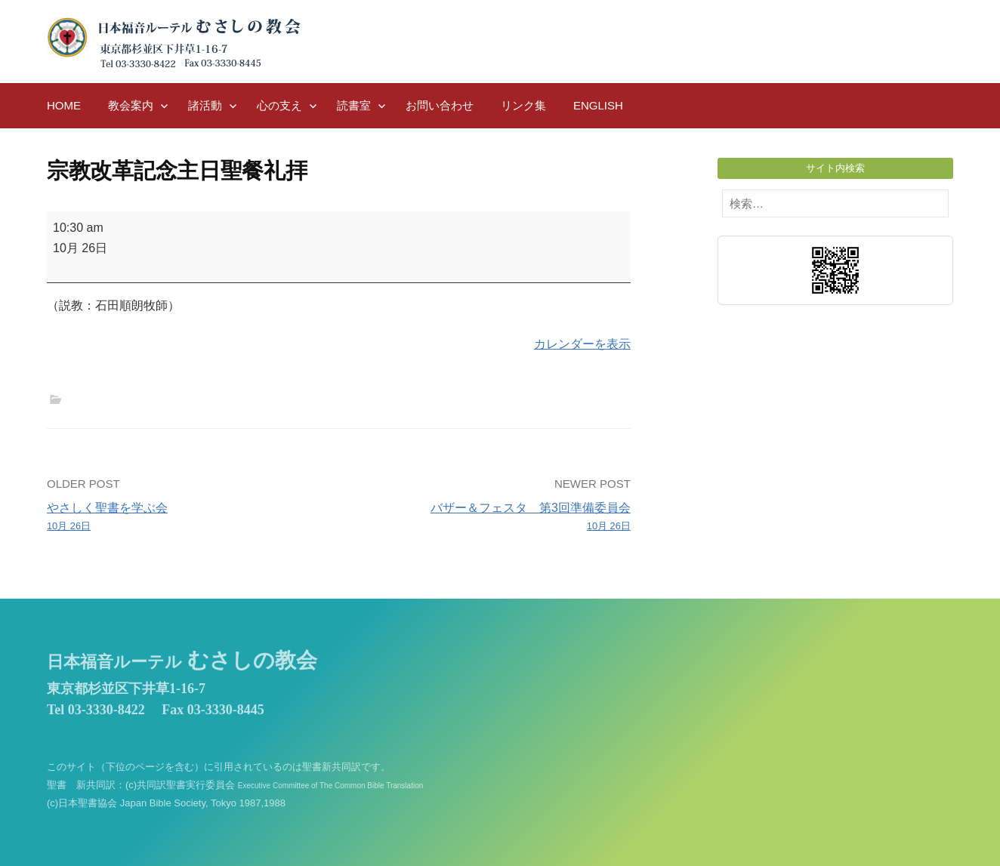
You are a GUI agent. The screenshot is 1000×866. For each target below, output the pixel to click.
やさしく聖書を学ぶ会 (187, 518)
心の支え (279, 105)
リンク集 (523, 105)
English (598, 105)
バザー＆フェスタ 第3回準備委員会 (490, 518)
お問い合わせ (440, 105)
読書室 (354, 105)
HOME (64, 105)
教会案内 (130, 105)
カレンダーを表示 (582, 343)
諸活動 (205, 105)
